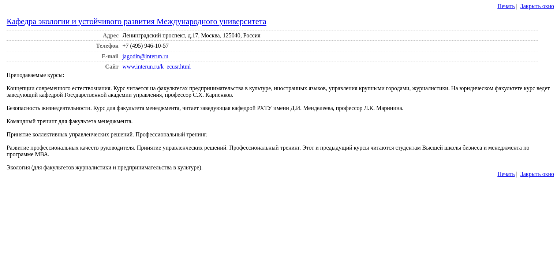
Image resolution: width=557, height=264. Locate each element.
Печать (506, 6)
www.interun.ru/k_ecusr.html (157, 66)
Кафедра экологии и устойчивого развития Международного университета (136, 21)
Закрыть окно (537, 6)
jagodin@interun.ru (145, 56)
